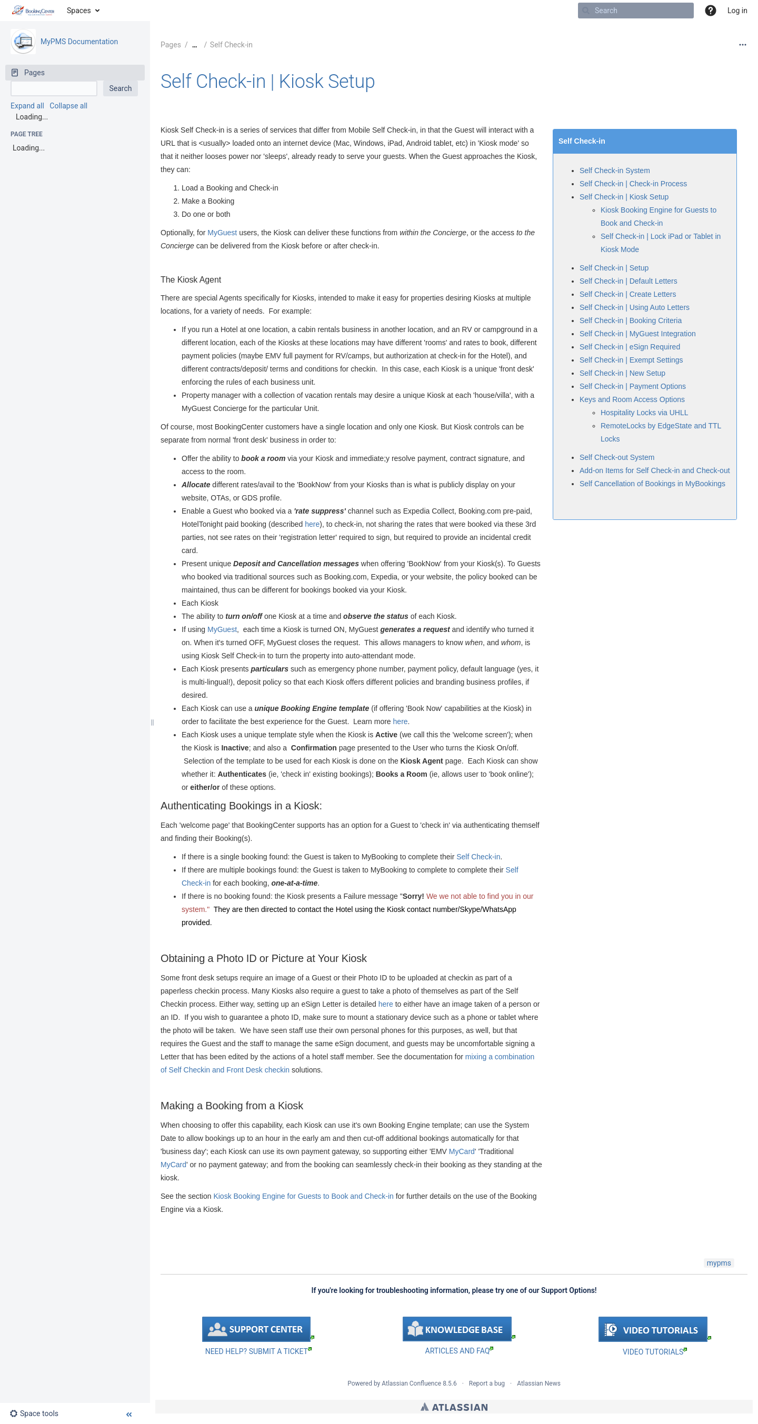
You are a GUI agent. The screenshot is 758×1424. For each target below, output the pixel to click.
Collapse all (68, 106)
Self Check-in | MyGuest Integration (638, 333)
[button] (710, 10)
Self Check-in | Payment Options (633, 386)
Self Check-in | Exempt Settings (631, 360)
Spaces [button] (79, 10)
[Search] (586, 10)
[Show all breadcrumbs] (195, 45)
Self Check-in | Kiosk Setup (268, 82)
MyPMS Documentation (79, 41)
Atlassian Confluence (411, 1383)
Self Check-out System (617, 457)
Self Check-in (231, 45)
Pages (171, 45)
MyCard (462, 1151)
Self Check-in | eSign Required (630, 347)
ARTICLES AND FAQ (459, 1351)
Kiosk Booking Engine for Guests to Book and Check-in (303, 1196)
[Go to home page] (33, 10)
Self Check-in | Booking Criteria (631, 320)
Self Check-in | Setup (614, 268)
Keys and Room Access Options (632, 399)
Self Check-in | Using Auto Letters (635, 307)
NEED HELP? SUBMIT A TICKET (258, 1351)
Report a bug (487, 1383)
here (312, 524)
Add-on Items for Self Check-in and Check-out (655, 470)
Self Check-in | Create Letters (628, 294)
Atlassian (454, 1406)
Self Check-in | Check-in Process (633, 183)
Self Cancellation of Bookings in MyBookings (652, 483)
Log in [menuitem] (737, 10)
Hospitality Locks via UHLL (645, 412)
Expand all (27, 106)
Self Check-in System (615, 170)
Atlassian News (539, 1383)
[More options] (743, 45)
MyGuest (222, 232)
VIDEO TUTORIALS (655, 1352)
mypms (719, 1263)
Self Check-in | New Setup (622, 373)
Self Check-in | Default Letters (628, 281)
